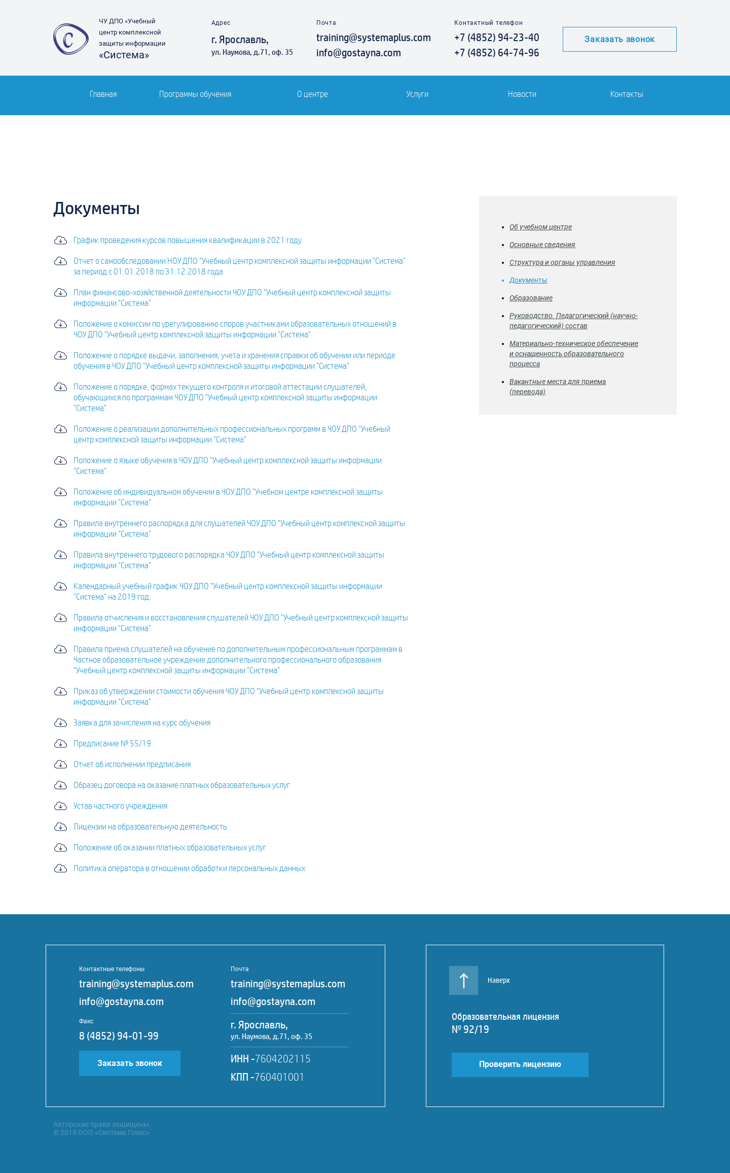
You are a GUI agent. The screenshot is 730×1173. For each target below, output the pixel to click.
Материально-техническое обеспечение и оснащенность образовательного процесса (573, 353)
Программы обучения (195, 94)
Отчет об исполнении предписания (132, 764)
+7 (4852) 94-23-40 (496, 37)
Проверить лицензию (520, 1064)
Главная (103, 94)
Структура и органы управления (562, 262)
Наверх (481, 975)
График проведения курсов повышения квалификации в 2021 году (188, 240)
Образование (531, 298)
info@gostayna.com (358, 52)
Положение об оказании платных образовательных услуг (170, 847)
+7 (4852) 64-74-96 (496, 52)
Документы (528, 280)
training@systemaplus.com (373, 37)
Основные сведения (542, 244)
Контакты (626, 94)
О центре (312, 94)
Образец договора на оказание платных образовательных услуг (182, 785)
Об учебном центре (540, 227)
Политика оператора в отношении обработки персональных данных (189, 868)
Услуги (417, 94)
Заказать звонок (620, 39)
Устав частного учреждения (120, 806)
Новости (522, 94)
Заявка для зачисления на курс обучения (142, 722)
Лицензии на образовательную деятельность (150, 826)
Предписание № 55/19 (112, 743)
